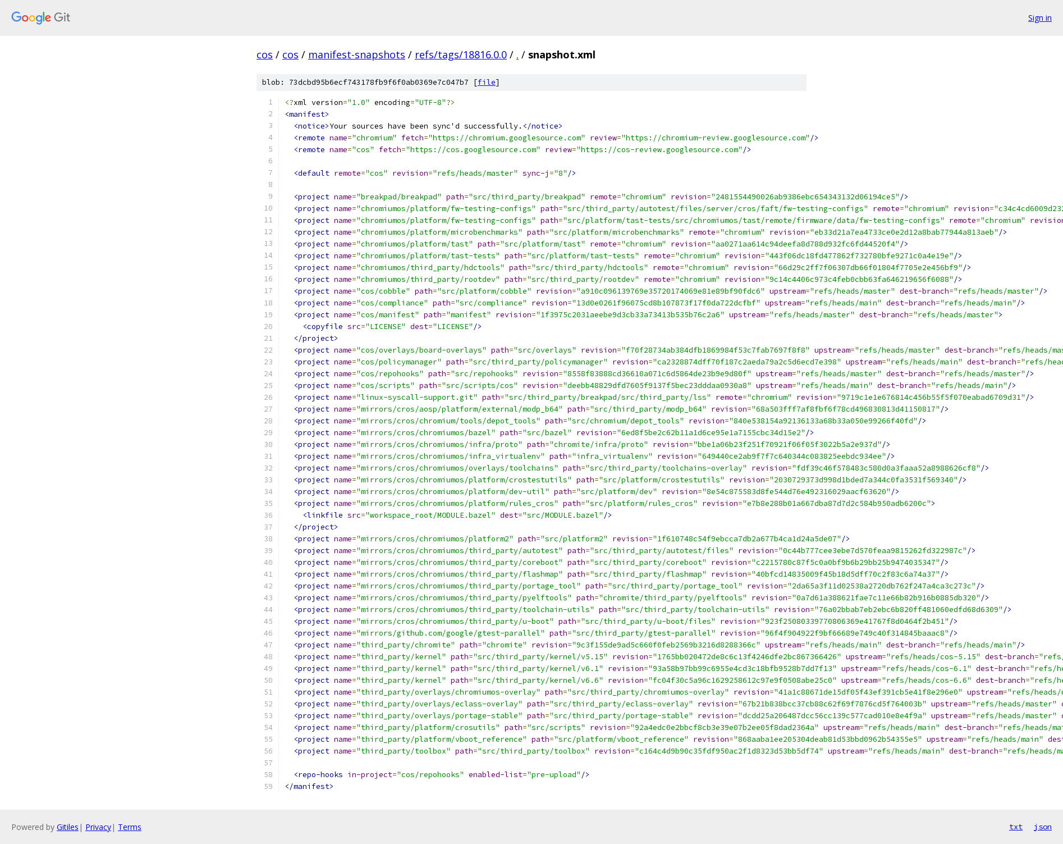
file (487, 82)
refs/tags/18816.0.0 (461, 54)
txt (1016, 827)
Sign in (1040, 17)
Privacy (98, 827)
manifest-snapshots (356, 54)
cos (264, 54)
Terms (129, 827)
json (1043, 827)
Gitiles (68, 827)
